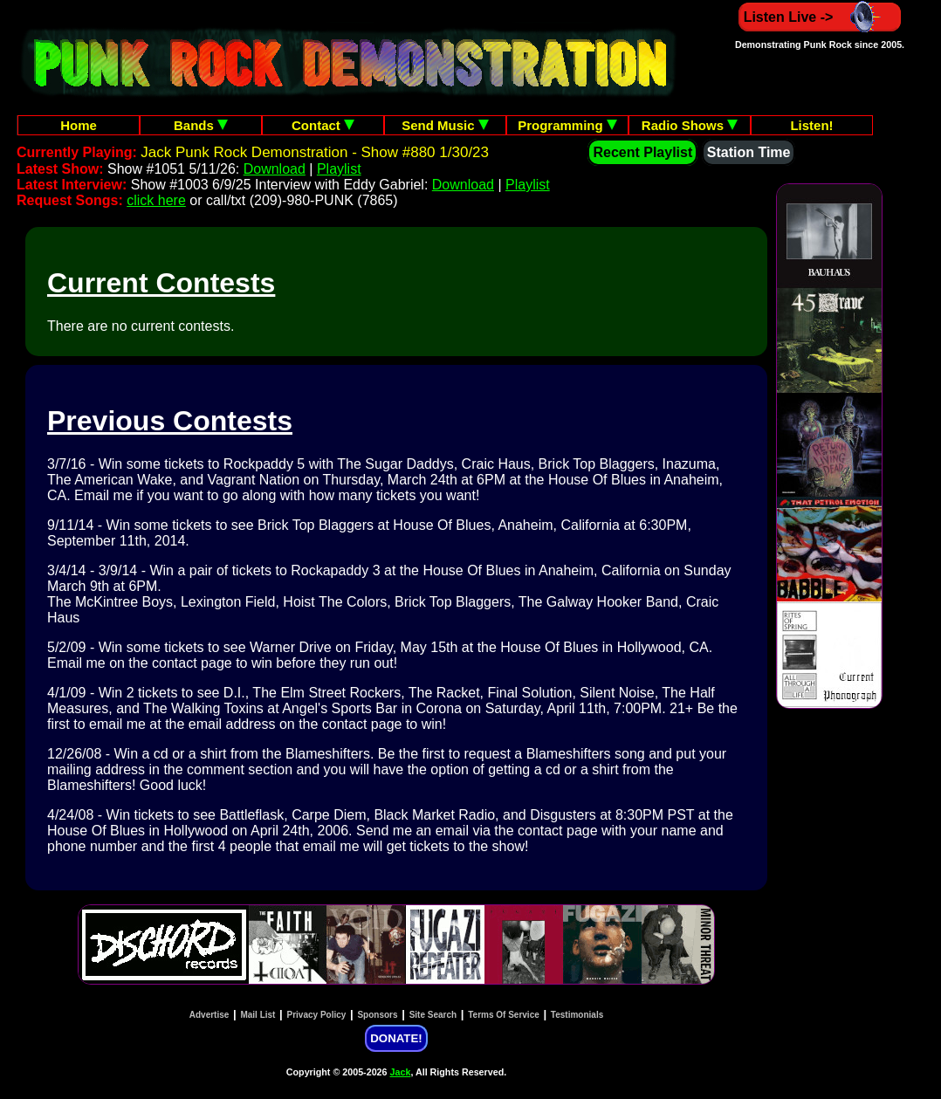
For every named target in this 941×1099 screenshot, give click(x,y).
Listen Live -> (820, 17)
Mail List (257, 1015)
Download (275, 168)
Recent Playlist (642, 152)
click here (156, 200)
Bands (201, 125)
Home (78, 125)
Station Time (749, 152)
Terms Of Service (503, 1015)
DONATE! (396, 1038)
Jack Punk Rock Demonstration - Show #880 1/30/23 (315, 152)
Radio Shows (690, 125)
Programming (567, 125)
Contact (323, 125)
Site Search (433, 1015)
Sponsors (377, 1015)
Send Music (445, 125)
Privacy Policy (317, 1015)
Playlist (339, 168)
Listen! (811, 125)
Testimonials (577, 1015)
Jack (400, 1072)
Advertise (209, 1015)
